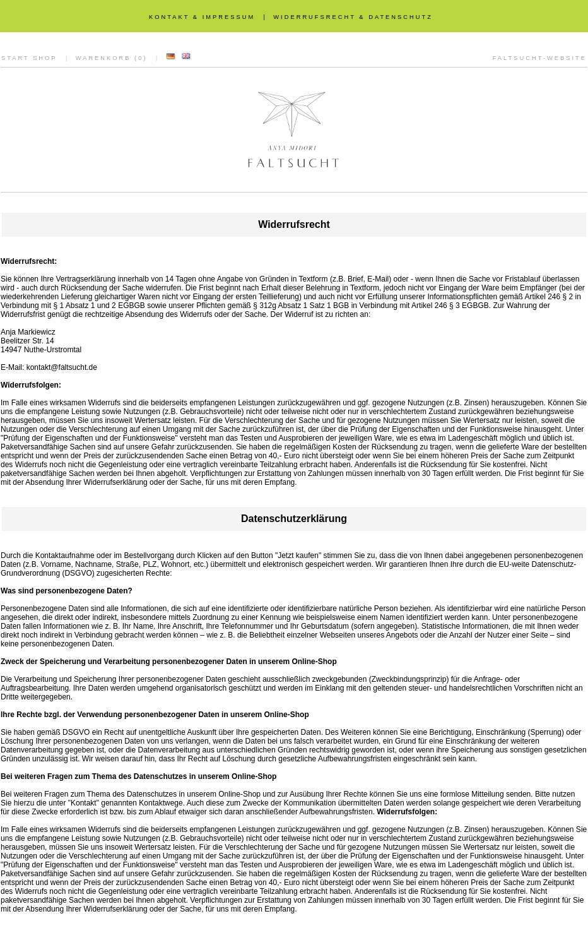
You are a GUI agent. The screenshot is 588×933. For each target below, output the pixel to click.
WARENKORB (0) (112, 58)
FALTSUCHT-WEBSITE (540, 58)
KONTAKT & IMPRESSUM (202, 17)
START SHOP (29, 58)
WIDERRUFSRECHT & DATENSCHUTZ (353, 17)
